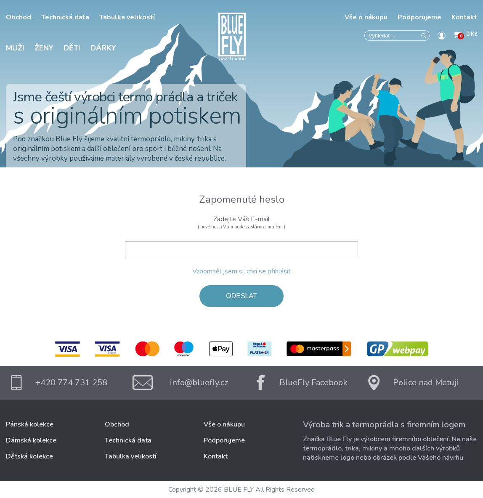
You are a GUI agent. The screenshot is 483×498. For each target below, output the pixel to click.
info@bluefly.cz (199, 382)
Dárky (103, 48)
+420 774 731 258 (71, 382)
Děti (72, 48)
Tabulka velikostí (127, 17)
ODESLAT (241, 295)
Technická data (65, 17)
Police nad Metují (425, 382)
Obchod (18, 17)
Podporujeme (419, 17)
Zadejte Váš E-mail (241, 222)
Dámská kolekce (31, 440)
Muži (15, 48)
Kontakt (464, 17)
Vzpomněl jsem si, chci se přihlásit (241, 271)
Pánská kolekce (29, 424)
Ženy (43, 48)
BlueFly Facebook (313, 382)
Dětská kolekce (29, 456)
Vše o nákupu (366, 17)
